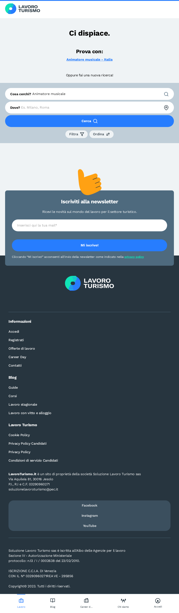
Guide (13, 387)
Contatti (14, 365)
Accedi (13, 332)
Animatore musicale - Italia (89, 59)
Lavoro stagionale (22, 404)
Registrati (16, 340)
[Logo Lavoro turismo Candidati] (22, 9)
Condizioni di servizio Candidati (33, 460)
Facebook (89, 505)
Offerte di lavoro (21, 348)
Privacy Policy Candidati (27, 443)
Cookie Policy (19, 435)
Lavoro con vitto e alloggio (29, 413)
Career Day (17, 357)
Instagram (90, 516)
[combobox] (89, 94)
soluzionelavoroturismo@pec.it (33, 489)
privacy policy (134, 256)
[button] (76, 134)
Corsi (12, 396)
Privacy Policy (19, 452)
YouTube (89, 526)
